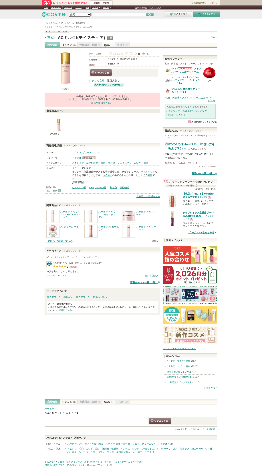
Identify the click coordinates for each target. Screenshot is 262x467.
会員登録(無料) (198, 2)
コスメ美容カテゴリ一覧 (57, 462)
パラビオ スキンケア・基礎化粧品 (85, 443)
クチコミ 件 (96, 80)
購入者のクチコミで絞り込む (108, 84)
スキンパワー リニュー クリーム (186, 70)
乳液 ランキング (177, 115)
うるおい (107, 175)
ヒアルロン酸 (79, 187)
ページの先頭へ (197, 429)
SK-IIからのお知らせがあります (184, 68)
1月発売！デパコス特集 (178, 366)
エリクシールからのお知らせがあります (192, 77)
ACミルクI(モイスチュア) (81, 37)
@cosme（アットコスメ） (100, 465)
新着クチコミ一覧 (144, 282)
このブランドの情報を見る (57, 31)
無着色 (113, 187)
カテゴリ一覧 (141, 8)
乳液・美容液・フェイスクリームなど (121, 162)
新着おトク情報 (101, 3)
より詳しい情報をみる (148, 196)
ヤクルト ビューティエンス (86, 152)
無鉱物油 (124, 187)
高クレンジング (80, 452)
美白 (97, 448)
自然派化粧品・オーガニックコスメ (135, 452)
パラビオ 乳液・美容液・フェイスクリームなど (131, 443)
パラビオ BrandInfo (90, 157)
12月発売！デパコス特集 (179, 377)
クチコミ (69, 45)
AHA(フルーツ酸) (98, 187)
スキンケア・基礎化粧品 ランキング (187, 111)
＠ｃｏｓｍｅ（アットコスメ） (179, 348)
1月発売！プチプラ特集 (178, 361)
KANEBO (176, 89)
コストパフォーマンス (102, 452)
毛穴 (81, 448)
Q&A (87, 7)
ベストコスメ (155, 8)
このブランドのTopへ (60, 297)
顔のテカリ (197, 448)
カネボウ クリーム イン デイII (185, 90)
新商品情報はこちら (101, 103)
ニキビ (89, 448)
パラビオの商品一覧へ (58, 241)
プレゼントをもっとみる (201, 232)
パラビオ (50, 37)
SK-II (173, 68)
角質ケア (184, 448)
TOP (46, 7)
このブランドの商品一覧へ (92, 297)
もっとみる (209, 387)
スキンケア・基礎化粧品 (85, 162)
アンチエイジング (129, 448)
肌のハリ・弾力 (169, 448)
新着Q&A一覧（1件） (203, 173)
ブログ (79, 7)
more (154, 241)
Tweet (214, 37)
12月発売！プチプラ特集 (179, 382)
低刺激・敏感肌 (110, 448)
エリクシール (177, 77)
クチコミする (101, 72)
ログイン (214, 2)
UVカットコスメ (150, 448)
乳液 (146, 162)
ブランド (68, 7)
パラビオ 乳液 (165, 443)
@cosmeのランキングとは (204, 122)
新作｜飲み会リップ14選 (179, 371)
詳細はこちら (65, 310)
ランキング (56, 7)
